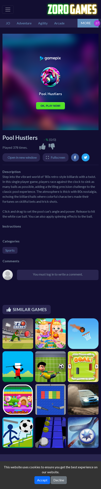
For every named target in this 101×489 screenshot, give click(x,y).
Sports (10, 250)
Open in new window (22, 157)
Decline (58, 480)
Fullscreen (58, 157)
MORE (86, 23)
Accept (42, 480)
